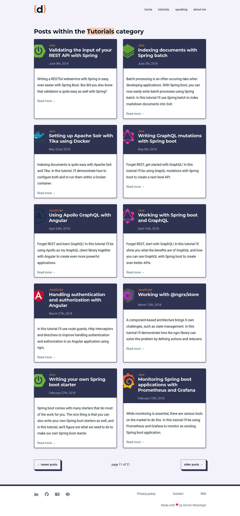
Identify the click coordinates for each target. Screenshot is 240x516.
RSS (203, 494)
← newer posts (47, 464)
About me (200, 9)
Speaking (181, 9)
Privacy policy (146, 494)
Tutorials (163, 9)
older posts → (193, 464)
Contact (178, 494)
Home (148, 9)
